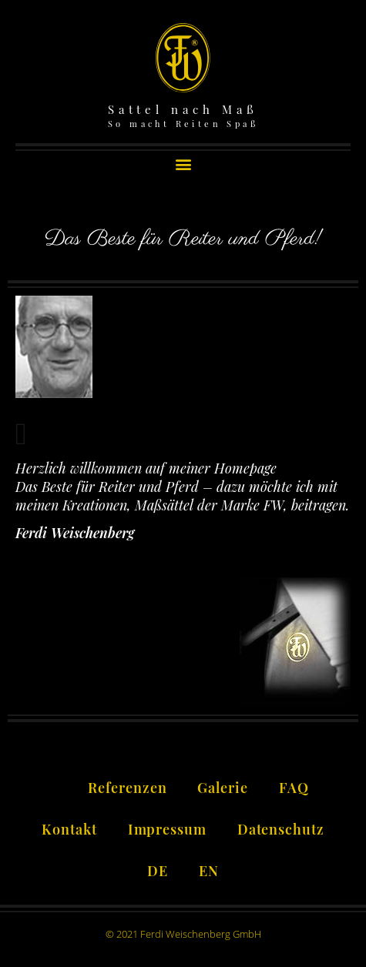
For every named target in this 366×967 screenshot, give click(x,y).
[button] (183, 163)
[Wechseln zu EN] (208, 868)
